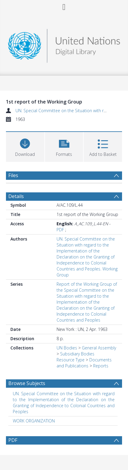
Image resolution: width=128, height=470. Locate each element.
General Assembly (99, 348)
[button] (64, 146)
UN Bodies (67, 348)
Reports (100, 366)
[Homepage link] (64, 44)
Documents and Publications (84, 363)
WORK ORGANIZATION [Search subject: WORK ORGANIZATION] (34, 421)
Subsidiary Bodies (77, 354)
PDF (60, 229)
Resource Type (71, 360)
